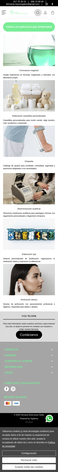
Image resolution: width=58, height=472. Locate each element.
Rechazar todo (29, 460)
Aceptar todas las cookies (29, 467)
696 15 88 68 (37, 1)
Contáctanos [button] (29, 334)
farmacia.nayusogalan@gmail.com (22, 4)
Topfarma (34, 419)
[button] (4, 12)
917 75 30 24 (19, 1)
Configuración (29, 453)
